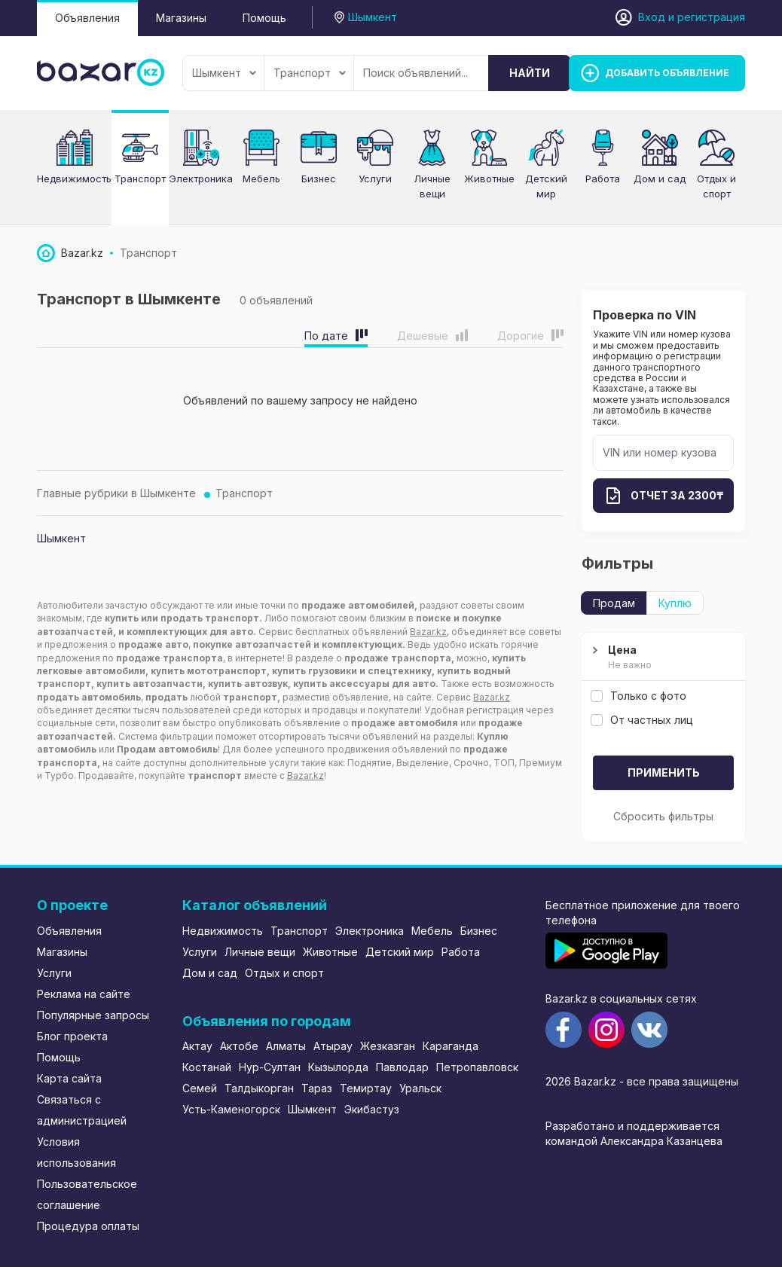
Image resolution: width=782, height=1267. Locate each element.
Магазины (181, 17)
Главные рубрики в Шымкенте (116, 493)
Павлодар (402, 1067)
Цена (661, 657)
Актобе (239, 1046)
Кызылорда (338, 1067)
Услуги (375, 178)
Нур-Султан (270, 1067)
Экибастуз (371, 1109)
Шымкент (224, 72)
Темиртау (366, 1088)
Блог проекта (72, 1036)
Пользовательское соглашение (87, 1194)
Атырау (333, 1046)
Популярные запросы (93, 1015)
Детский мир (399, 951)
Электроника (369, 930)
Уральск (420, 1088)
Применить (664, 772)
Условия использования (76, 1152)
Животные (330, 951)
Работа (460, 951)
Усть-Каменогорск (231, 1109)
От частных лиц (642, 719)
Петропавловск (477, 1067)
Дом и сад (209, 972)
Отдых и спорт (284, 972)
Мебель (432, 930)
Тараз (316, 1088)
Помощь (264, 17)
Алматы (286, 1046)
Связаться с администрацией (82, 1110)
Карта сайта (69, 1078)
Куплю (675, 603)
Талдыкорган (259, 1088)
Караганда (450, 1046)
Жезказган (387, 1046)
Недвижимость (222, 930)
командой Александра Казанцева (633, 1140)
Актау (197, 1046)
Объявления (87, 17)
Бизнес (318, 178)
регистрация (711, 17)
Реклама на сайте (83, 994)
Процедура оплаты (88, 1226)
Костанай (206, 1067)
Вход (651, 17)
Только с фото (638, 695)
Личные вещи (260, 951)
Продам (614, 603)
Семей (199, 1088)
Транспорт (309, 72)
